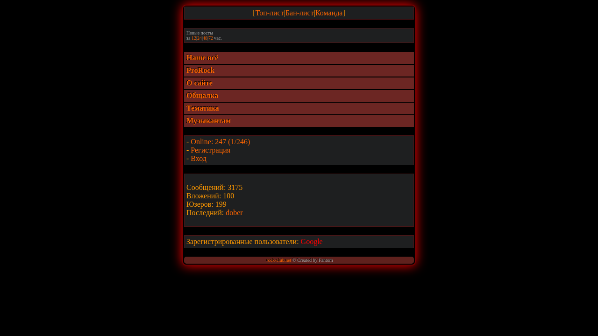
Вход (198, 158)
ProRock (200, 70)
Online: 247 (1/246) (220, 142)
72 (210, 38)
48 (205, 38)
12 (194, 38)
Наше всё (202, 58)
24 (199, 38)
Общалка (202, 95)
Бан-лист (299, 13)
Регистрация (210, 150)
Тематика (202, 108)
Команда (329, 13)
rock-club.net (278, 260)
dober (234, 213)
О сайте (199, 83)
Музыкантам (208, 121)
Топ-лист (270, 13)
